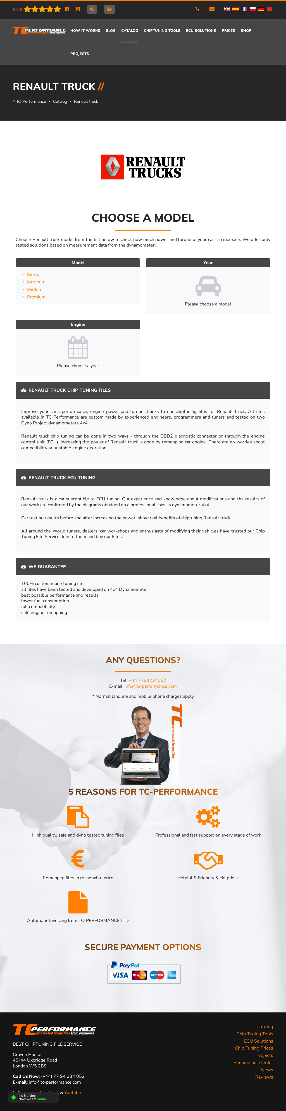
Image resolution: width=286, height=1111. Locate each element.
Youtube (72, 1093)
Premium (36, 297)
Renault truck (86, 101)
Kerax (33, 274)
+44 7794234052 (147, 680)
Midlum (34, 289)
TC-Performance (31, 101)
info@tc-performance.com (151, 686)
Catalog (60, 101)
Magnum (36, 282)
